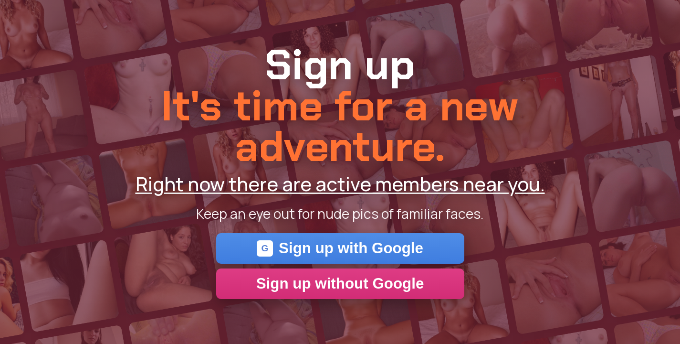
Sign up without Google (340, 283)
